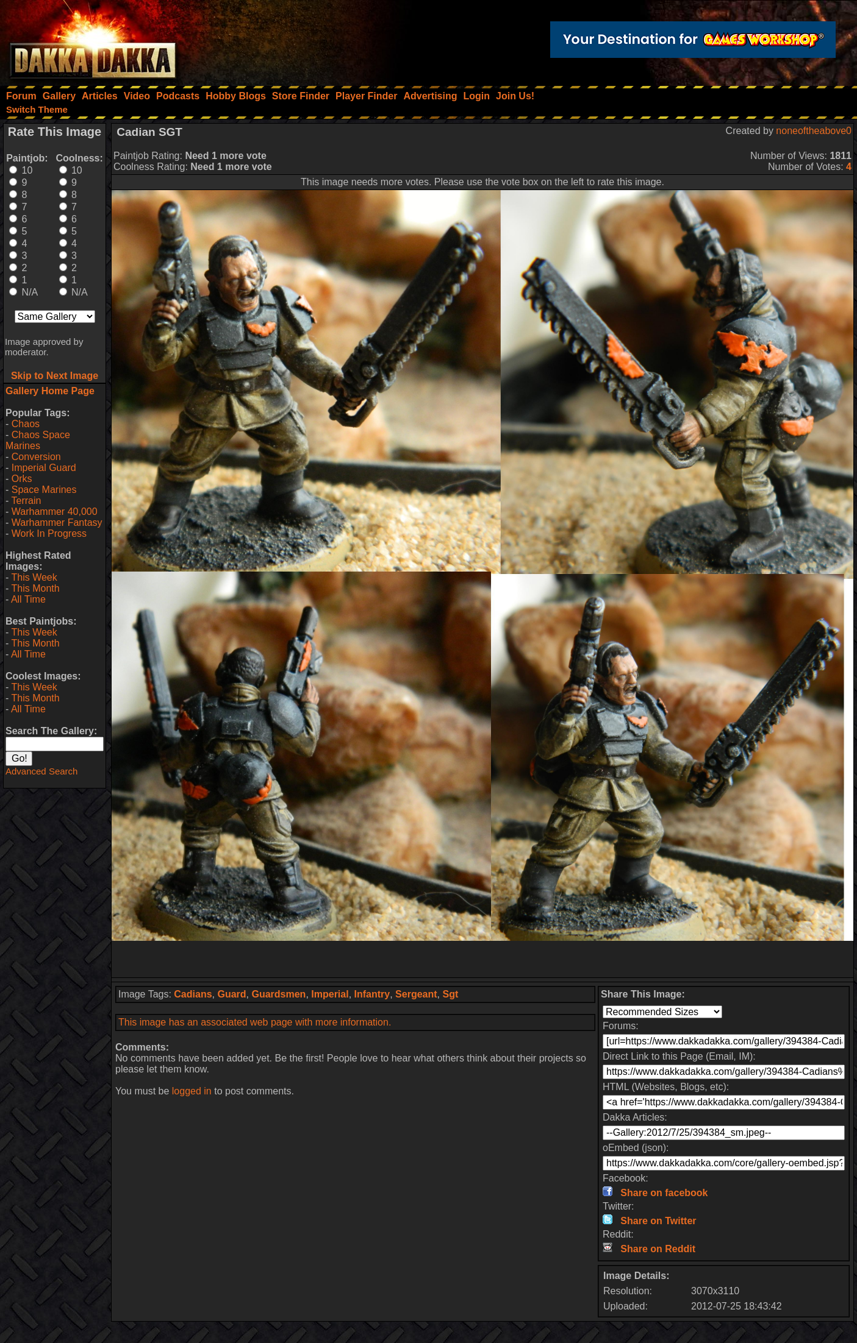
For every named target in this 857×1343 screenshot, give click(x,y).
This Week (34, 577)
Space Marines (44, 489)
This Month (35, 588)
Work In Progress (49, 533)
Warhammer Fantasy (57, 522)
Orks (22, 478)
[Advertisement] (482, 959)
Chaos (26, 424)
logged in (192, 1091)
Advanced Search (41, 771)
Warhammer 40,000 (55, 511)
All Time (28, 599)
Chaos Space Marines (37, 440)
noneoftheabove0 (814, 131)
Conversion (36, 457)
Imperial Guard (44, 467)
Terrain (26, 500)
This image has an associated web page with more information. (254, 1022)
